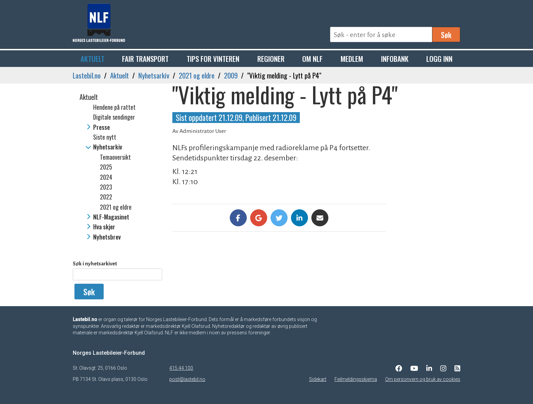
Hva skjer (104, 226)
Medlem (352, 58)
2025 (106, 166)
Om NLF (312, 58)
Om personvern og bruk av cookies (422, 379)
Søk (446, 34)
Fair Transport (145, 58)
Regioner (271, 58)
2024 (106, 177)
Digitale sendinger (114, 116)
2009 (231, 75)
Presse (101, 127)
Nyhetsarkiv (153, 75)
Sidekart (317, 379)
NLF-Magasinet (111, 216)
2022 (106, 196)
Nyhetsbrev (107, 236)
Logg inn (439, 58)
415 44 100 (181, 368)
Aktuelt (92, 58)
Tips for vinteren (213, 58)
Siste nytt (104, 137)
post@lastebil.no (187, 379)
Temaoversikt (115, 157)
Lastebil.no (87, 75)
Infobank (395, 58)
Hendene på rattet (114, 107)
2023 (106, 186)
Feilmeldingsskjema (355, 379)
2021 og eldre (196, 75)
